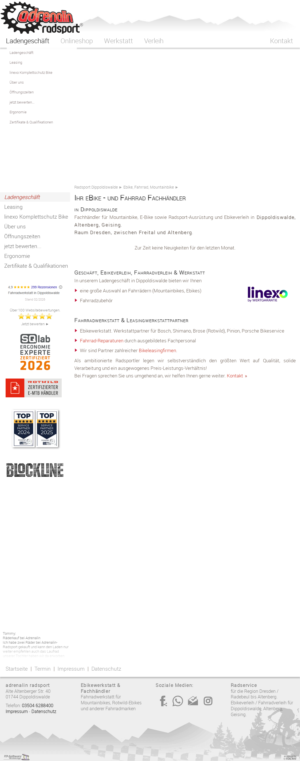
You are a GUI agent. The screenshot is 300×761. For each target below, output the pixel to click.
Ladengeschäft (22, 197)
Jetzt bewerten (33, 324)
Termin (42, 668)
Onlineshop (77, 40)
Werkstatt (118, 40)
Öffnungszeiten (22, 236)
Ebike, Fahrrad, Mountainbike (148, 187)
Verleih (153, 40)
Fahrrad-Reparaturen (101, 340)
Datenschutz (106, 668)
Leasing (13, 206)
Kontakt (237, 375)
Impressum (71, 668)
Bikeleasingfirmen (157, 350)
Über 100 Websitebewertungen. (35, 310)
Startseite (17, 668)
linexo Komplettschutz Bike (36, 216)
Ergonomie (17, 256)
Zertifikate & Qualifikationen (36, 265)
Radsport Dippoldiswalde (96, 187)
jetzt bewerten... (22, 246)
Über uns (15, 226)
